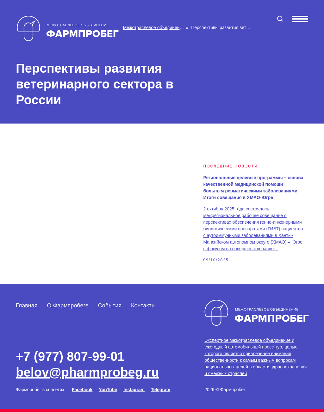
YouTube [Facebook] (108, 389)
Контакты (143, 305)
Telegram (160, 389)
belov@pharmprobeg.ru (87, 372)
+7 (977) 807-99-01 (70, 356)
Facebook (82, 389)
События (110, 305)
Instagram (134, 389)
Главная (27, 305)
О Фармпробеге (68, 305)
